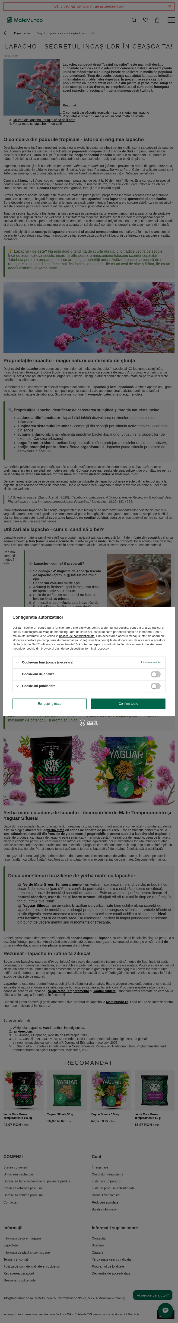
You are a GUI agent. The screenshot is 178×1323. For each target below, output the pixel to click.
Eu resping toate (49, 703)
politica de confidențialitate (77, 636)
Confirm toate (128, 703)
